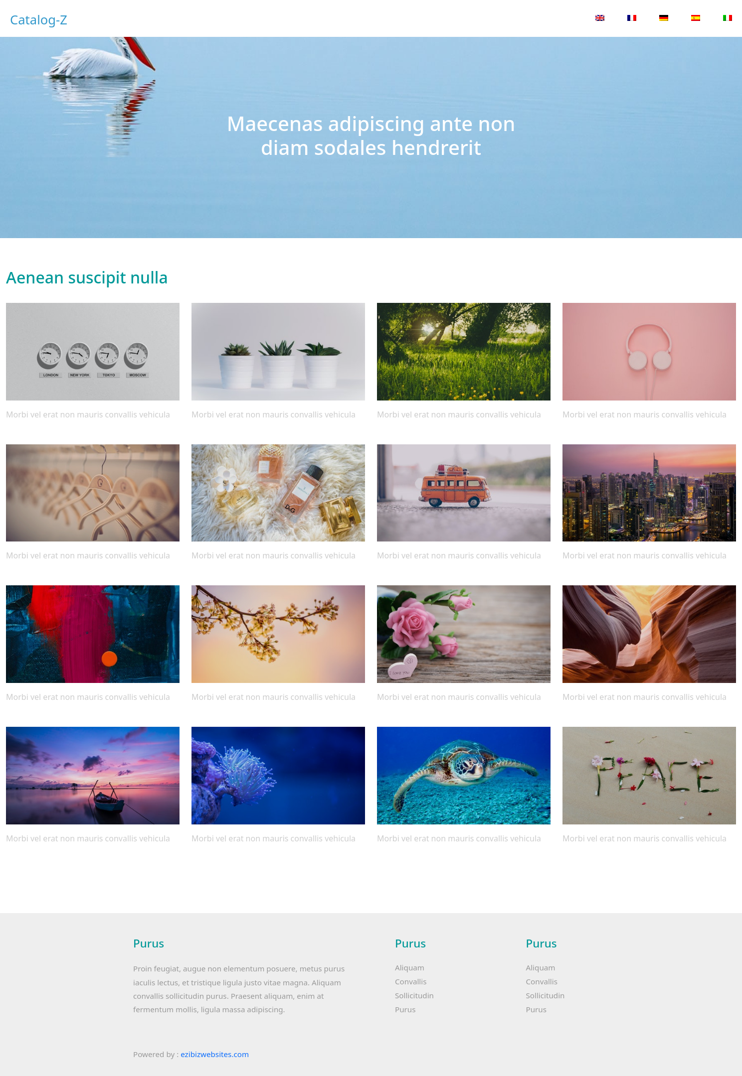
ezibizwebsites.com (215, 1054)
